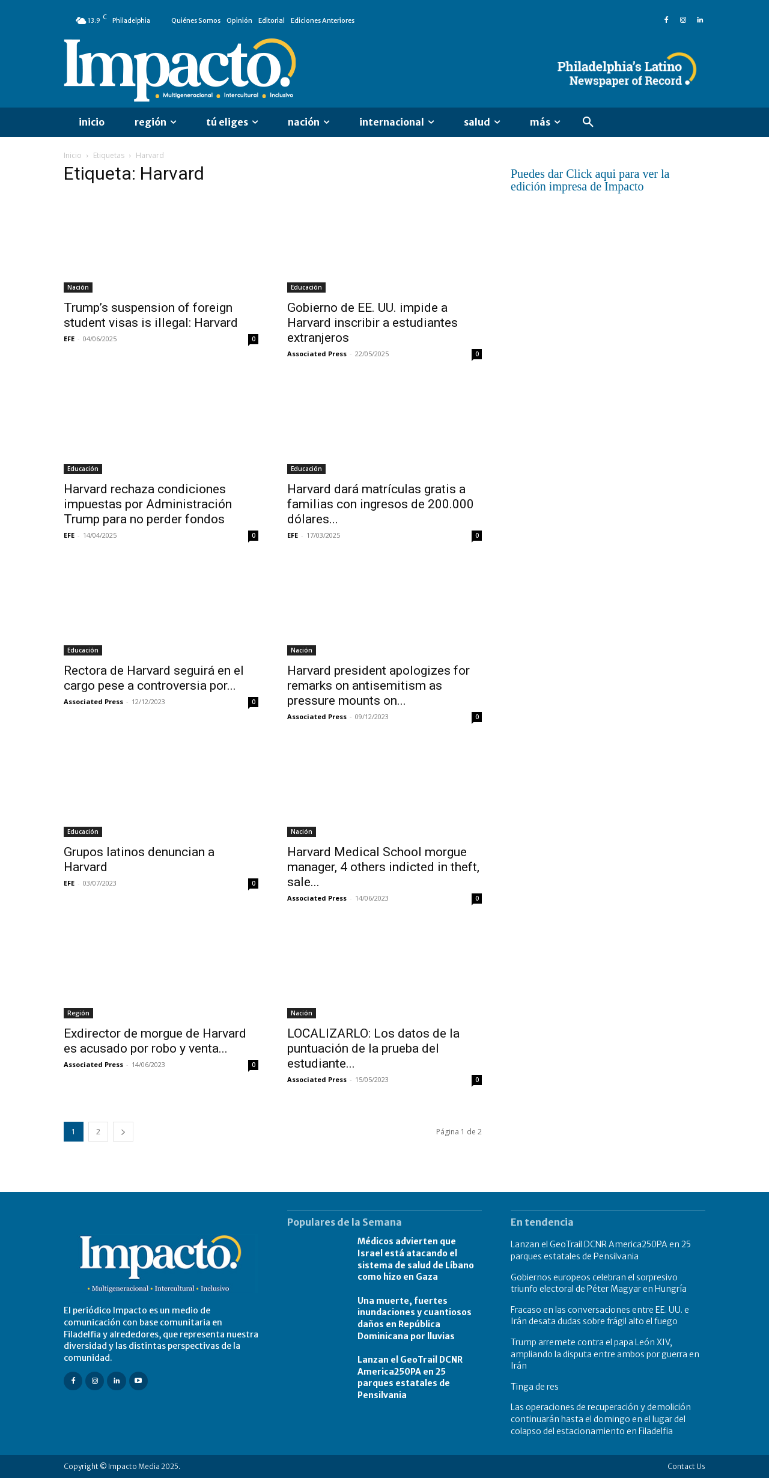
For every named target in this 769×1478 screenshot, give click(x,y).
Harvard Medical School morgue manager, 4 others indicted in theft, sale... (383, 867)
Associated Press (317, 353)
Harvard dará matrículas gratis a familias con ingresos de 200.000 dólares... (380, 504)
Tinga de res (535, 1386)
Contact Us (686, 1466)
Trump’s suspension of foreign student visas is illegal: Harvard (151, 315)
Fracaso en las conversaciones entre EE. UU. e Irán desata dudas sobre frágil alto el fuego (600, 1315)
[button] (588, 122)
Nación (78, 287)
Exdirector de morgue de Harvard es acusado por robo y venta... (155, 1041)
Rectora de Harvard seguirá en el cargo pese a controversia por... (154, 678)
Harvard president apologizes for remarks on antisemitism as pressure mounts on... (378, 685)
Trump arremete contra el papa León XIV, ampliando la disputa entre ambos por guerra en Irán (605, 1354)
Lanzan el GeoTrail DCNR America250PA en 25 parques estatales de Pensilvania (410, 1377)
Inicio (73, 155)
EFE (69, 338)
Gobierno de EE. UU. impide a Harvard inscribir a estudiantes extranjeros (372, 322)
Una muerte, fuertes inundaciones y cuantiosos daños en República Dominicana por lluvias (414, 1318)
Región (78, 1013)
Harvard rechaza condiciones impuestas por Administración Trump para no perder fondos (148, 504)
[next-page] (123, 1132)
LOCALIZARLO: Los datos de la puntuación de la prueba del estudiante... (373, 1048)
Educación (306, 287)
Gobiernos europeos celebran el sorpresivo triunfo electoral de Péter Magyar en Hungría (599, 1283)
